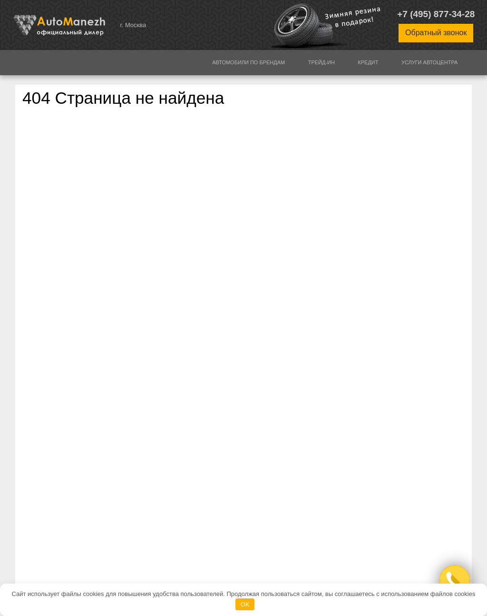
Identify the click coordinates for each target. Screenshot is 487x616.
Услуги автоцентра (429, 62)
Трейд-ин (321, 62)
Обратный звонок (436, 33)
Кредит (368, 62)
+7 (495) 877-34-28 (436, 14)
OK (245, 604)
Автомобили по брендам (248, 62)
